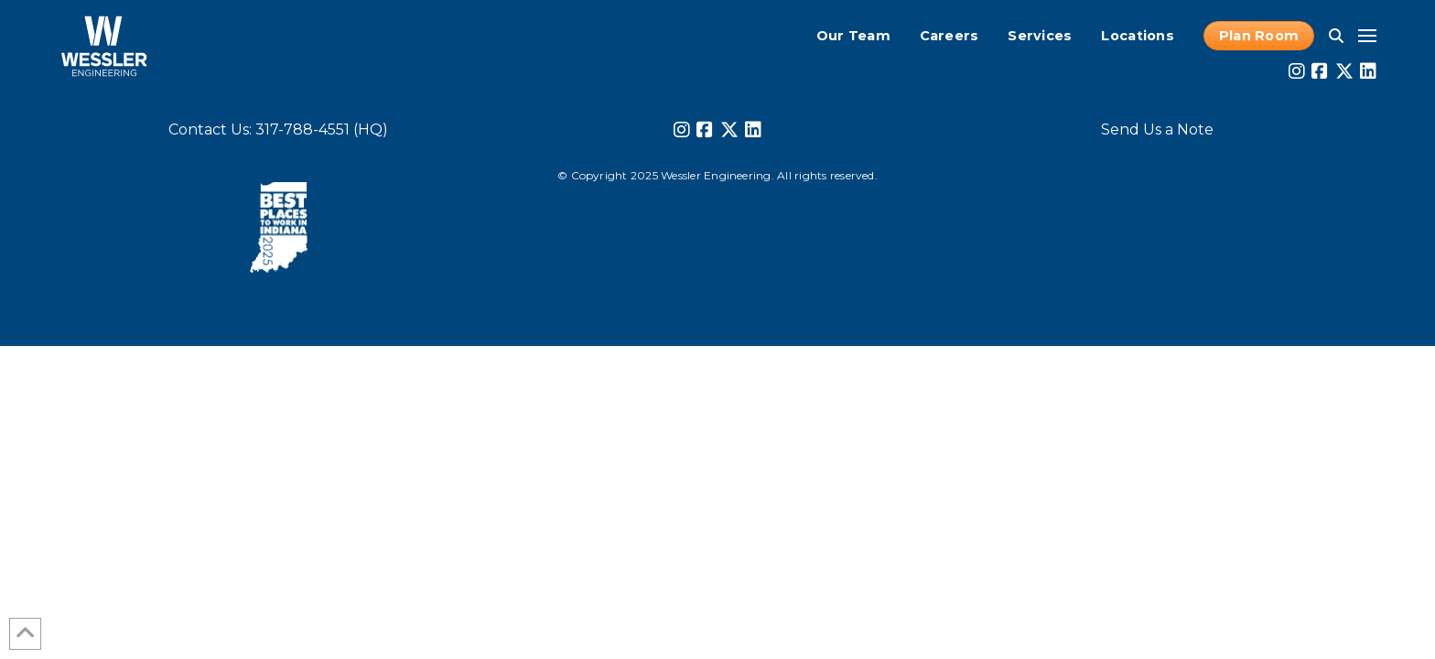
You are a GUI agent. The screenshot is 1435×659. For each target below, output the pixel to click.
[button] (1336, 35)
